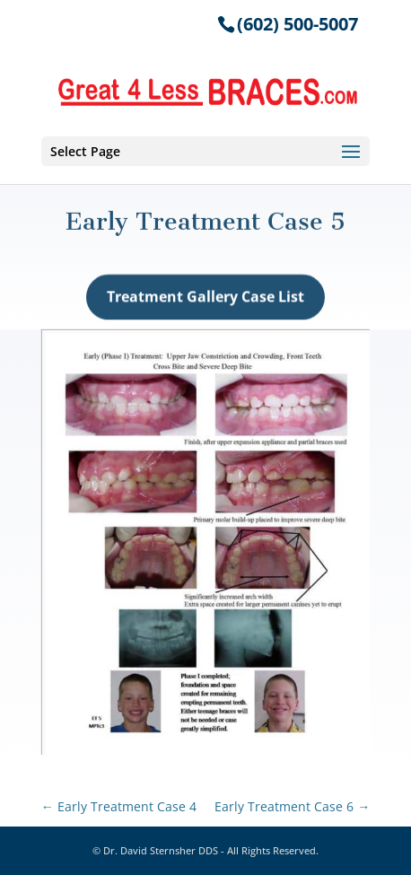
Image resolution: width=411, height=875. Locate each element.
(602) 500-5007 (297, 24)
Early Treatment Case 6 (292, 806)
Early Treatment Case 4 (119, 806)
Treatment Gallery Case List (205, 300)
